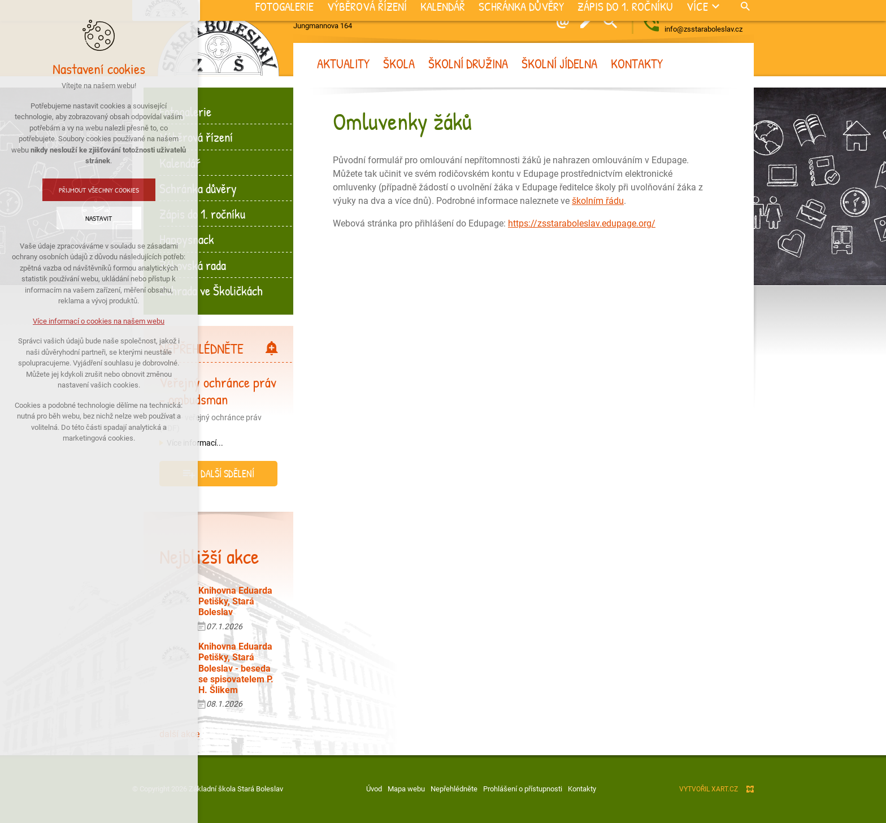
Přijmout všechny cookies (69, 190)
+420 (709, 16)
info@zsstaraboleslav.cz (703, 29)
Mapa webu (406, 789)
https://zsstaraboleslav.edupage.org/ (581, 223)
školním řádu (598, 200)
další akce (179, 734)
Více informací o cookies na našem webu (70, 321)
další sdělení (227, 474)
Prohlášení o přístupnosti (522, 789)
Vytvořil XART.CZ (708, 789)
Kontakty (582, 789)
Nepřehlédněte (454, 789)
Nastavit (70, 218)
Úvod (374, 789)
